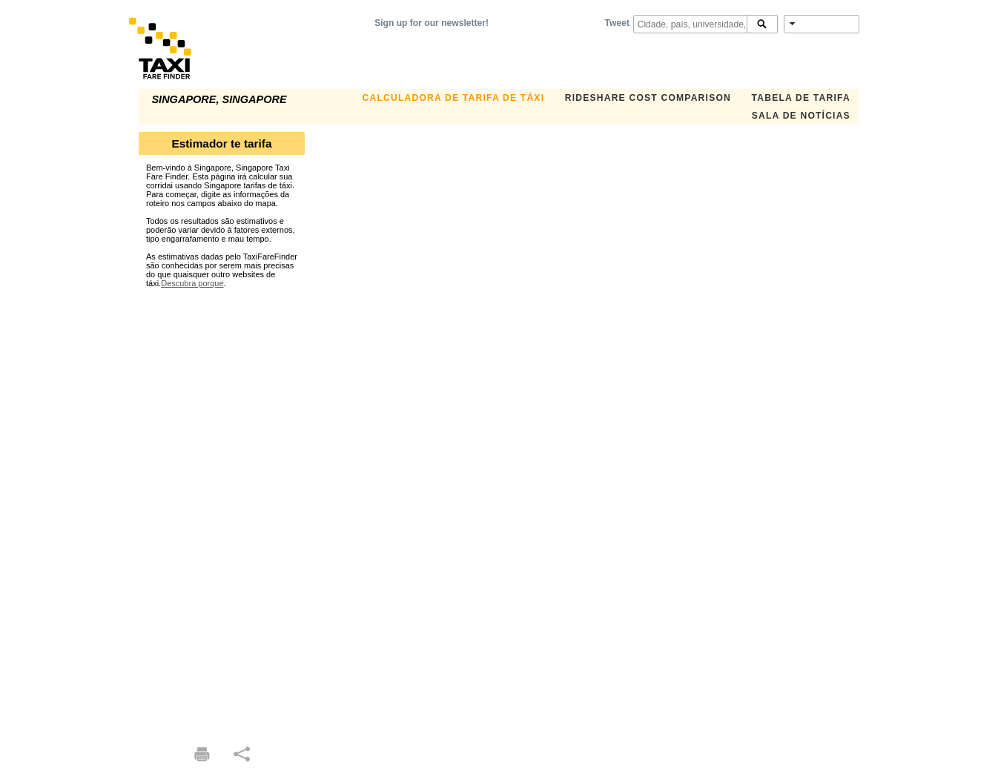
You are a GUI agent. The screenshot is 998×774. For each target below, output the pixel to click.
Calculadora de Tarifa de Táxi (454, 98)
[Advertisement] (222, 510)
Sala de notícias (801, 115)
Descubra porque (192, 283)
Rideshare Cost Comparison (648, 98)
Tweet (617, 23)
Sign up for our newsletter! (431, 23)
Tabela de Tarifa (801, 98)
